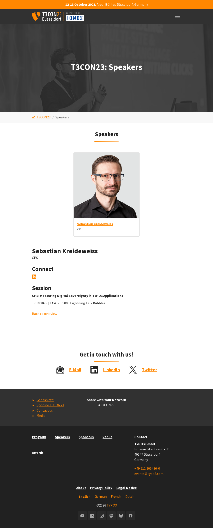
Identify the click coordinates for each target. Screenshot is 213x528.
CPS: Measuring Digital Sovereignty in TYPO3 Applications (77, 296)
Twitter (149, 369)
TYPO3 (112, 505)
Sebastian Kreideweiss (95, 224)
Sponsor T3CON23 (50, 405)
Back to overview (44, 314)
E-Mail (75, 369)
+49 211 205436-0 (147, 468)
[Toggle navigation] (177, 16)
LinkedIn (111, 369)
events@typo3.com (148, 473)
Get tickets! (45, 400)
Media (41, 415)
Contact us (45, 410)
